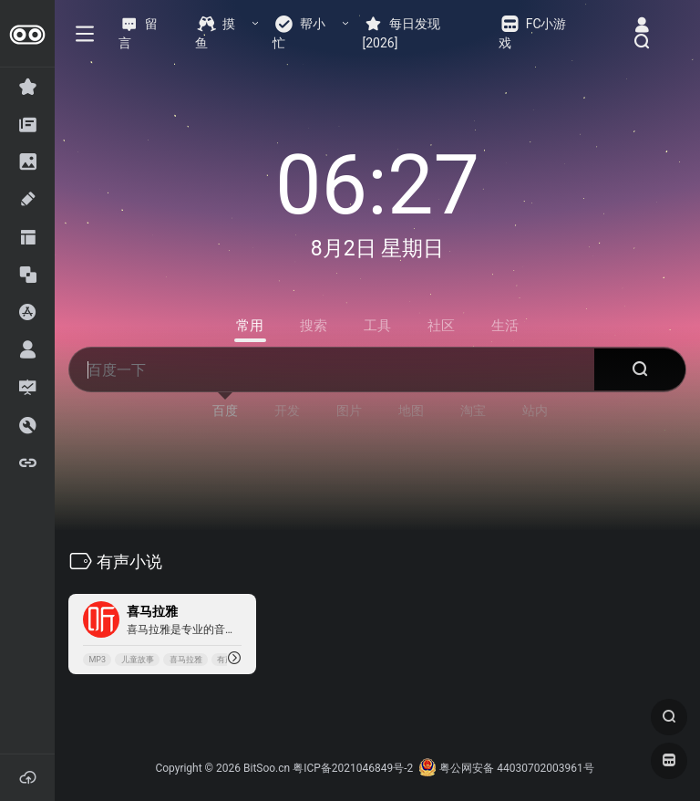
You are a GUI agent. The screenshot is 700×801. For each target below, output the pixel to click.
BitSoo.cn (266, 768)
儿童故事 (137, 659)
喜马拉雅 (186, 659)
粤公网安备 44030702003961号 (505, 768)
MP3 (97, 659)
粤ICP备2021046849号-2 (353, 768)
